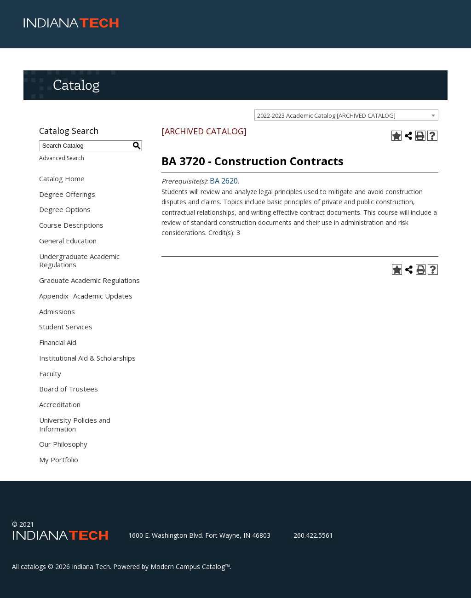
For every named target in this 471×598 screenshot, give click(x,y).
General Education (68, 240)
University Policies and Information (74, 424)
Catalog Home (62, 178)
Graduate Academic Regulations (89, 280)
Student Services (65, 326)
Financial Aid (57, 342)
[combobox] (346, 115)
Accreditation (59, 404)
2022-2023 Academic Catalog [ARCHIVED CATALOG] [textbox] (326, 115)
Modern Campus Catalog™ (190, 566)
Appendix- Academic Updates (85, 295)
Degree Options (65, 209)
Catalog (76, 84)
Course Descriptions (71, 225)
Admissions (57, 311)
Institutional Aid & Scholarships (87, 357)
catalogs (33, 566)
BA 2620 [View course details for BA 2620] (224, 181)
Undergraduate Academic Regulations (79, 261)
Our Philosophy (63, 443)
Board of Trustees (68, 388)
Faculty (50, 373)
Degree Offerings (67, 194)
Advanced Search (61, 158)
